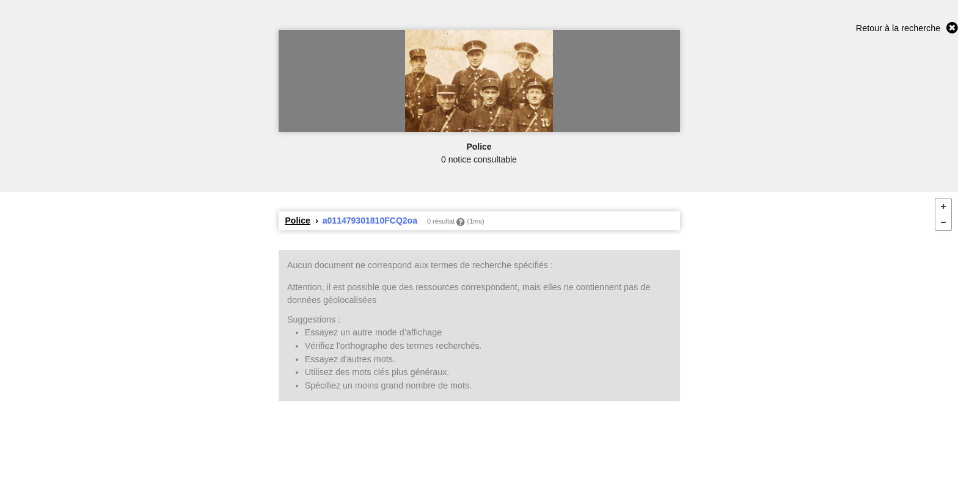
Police (297, 220)
